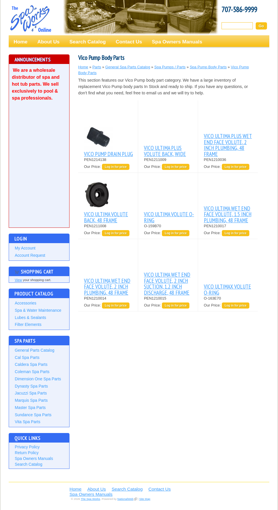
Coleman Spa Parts (32, 371)
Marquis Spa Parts (31, 400)
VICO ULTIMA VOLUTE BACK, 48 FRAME (106, 216)
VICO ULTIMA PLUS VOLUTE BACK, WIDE (165, 150)
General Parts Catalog (34, 350)
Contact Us (129, 42)
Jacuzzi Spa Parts (31, 393)
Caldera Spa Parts (31, 364)
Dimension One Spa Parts (38, 379)
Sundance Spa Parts (33, 414)
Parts (96, 67)
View (18, 280)
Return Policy (27, 452)
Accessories (25, 303)
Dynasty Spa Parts (31, 386)
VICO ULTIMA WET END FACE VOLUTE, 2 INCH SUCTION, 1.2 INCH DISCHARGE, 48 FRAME (167, 283)
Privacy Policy (27, 447)
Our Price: (93, 166)
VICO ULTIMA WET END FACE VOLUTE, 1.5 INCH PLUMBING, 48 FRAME (227, 214)
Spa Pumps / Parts (170, 67)
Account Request (30, 255)
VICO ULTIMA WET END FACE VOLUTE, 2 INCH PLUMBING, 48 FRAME (107, 286)
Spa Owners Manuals (177, 42)
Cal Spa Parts (27, 357)
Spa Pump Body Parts (208, 67)
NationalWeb (125, 498)
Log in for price (116, 166)
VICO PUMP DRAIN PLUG (108, 153)
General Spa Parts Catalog (127, 67)
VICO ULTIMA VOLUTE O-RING (169, 216)
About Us (48, 42)
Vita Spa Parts (27, 421)
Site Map (144, 498)
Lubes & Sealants (30, 317)
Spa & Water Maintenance (38, 310)
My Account (25, 248)
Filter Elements (28, 324)
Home (21, 42)
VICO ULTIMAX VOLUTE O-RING (227, 289)
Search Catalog (88, 42)
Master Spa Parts (30, 407)
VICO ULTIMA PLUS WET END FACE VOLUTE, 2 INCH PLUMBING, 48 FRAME (228, 144)
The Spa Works (30, 18)
